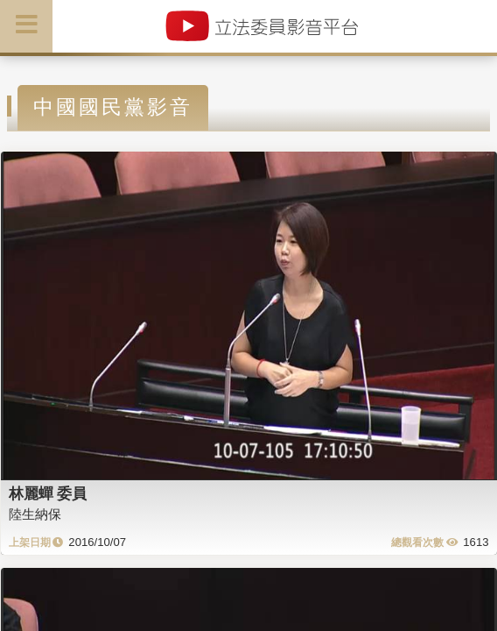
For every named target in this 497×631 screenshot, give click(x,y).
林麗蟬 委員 (48, 493)
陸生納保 (35, 514)
